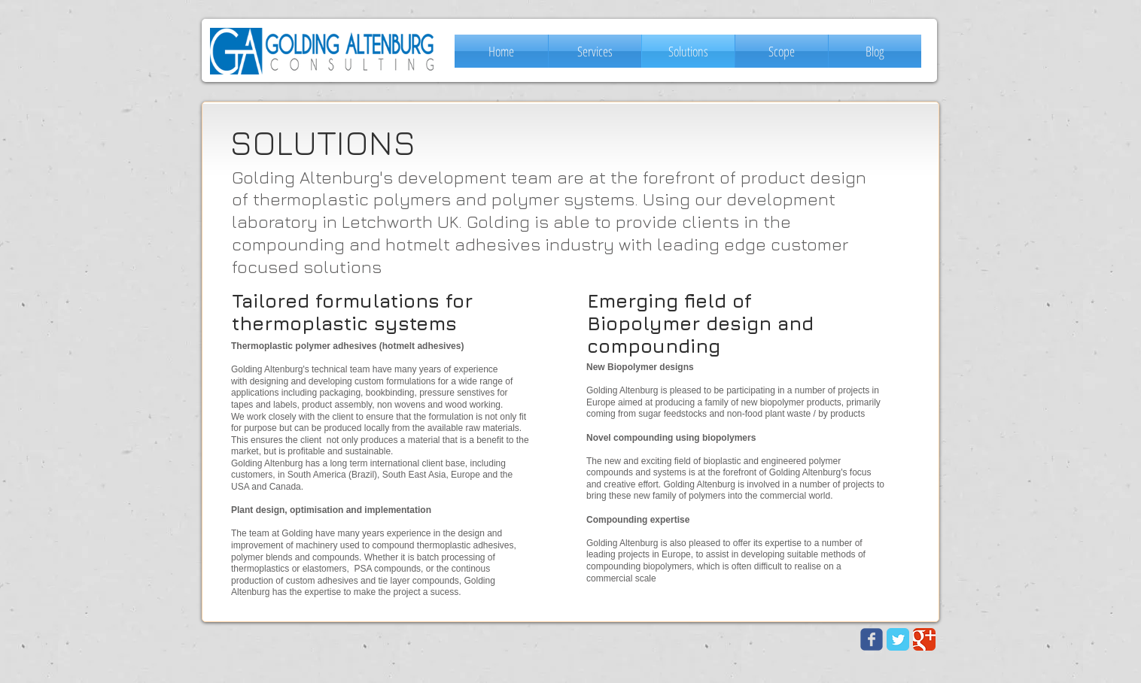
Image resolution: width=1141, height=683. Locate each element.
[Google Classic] (924, 639)
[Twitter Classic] (898, 639)
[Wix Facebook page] (871, 639)
